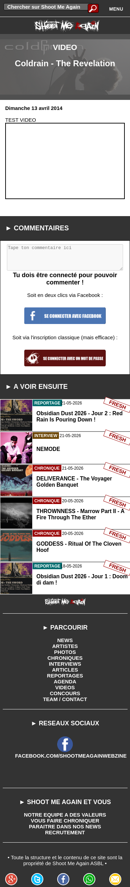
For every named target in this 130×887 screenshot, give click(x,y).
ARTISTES (65, 646)
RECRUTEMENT (65, 832)
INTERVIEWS (65, 664)
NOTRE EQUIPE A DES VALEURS (65, 815)
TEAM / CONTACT (65, 699)
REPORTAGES (65, 676)
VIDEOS (65, 687)
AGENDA (65, 681)
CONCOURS (65, 693)
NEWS (65, 640)
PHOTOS (65, 652)
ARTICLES (65, 670)
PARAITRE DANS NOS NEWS (65, 826)
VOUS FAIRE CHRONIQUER (65, 821)
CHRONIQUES (65, 658)
